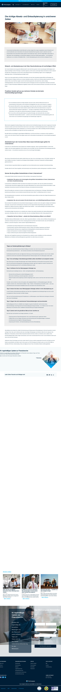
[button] (13, 5)
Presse (1, 665)
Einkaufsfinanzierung (19, 670)
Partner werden (33, 663)
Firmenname (37, 627)
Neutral (37, 618)
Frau (40, 616)
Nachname (48, 621)
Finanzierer (32, 668)
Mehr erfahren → (39, 0)
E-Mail (36, 632)
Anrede (36, 614)
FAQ (46, 663)
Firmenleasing (17, 665)
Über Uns (1, 663)
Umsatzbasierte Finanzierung (20, 672)
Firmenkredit (17, 663)
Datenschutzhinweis (39, 638)
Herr (36, 616)
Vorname (36, 621)
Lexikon (47, 665)
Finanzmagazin (33, 665)
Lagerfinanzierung (18, 668)
